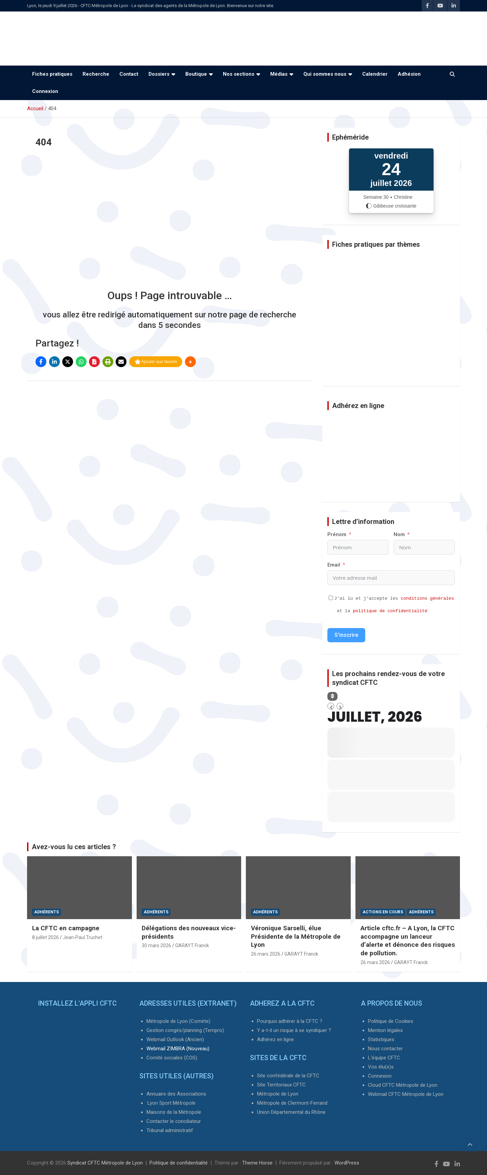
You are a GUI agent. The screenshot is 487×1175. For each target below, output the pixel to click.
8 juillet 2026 (45, 937)
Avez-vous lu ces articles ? (74, 847)
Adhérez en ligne (275, 1039)
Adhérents (46, 912)
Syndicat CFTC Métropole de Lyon (105, 1163)
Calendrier (375, 74)
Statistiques (381, 1039)
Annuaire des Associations (176, 1094)
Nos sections (238, 74)
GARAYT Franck (192, 945)
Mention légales (385, 1030)
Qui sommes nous (324, 74)
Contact (128, 74)
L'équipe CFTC (384, 1058)
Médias (278, 74)
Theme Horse (257, 1163)
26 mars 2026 (265, 954)
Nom (399, 534)
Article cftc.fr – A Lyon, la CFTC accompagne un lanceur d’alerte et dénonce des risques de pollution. (408, 940)
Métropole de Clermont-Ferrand (292, 1103)
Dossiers (158, 74)
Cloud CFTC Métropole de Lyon (402, 1085)
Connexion (45, 91)
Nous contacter (385, 1049)
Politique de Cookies (390, 1021)
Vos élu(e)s (381, 1067)
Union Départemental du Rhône (291, 1112)
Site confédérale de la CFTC (288, 1076)
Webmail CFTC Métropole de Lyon (405, 1094)
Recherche (96, 74)
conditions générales (427, 598)
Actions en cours (383, 912)
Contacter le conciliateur (173, 1121)
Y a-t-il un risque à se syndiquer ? (294, 1030)
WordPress (346, 1163)
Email (333, 565)
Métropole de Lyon (277, 1094)
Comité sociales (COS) (171, 1058)
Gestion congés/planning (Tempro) (185, 1030)
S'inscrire (346, 635)
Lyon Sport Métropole (171, 1103)
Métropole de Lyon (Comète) (178, 1021)
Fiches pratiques (52, 74)
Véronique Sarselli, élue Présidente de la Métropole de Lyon (296, 936)
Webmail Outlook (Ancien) (175, 1039)
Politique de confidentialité (178, 1163)
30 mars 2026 (156, 945)
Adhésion (409, 74)
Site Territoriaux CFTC (281, 1085)
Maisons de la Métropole (173, 1112)
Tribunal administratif (169, 1130)
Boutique (196, 74)
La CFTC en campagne (65, 928)
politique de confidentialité (390, 611)
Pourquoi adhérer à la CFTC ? (289, 1021)
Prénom (336, 534)
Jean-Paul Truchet (82, 937)
